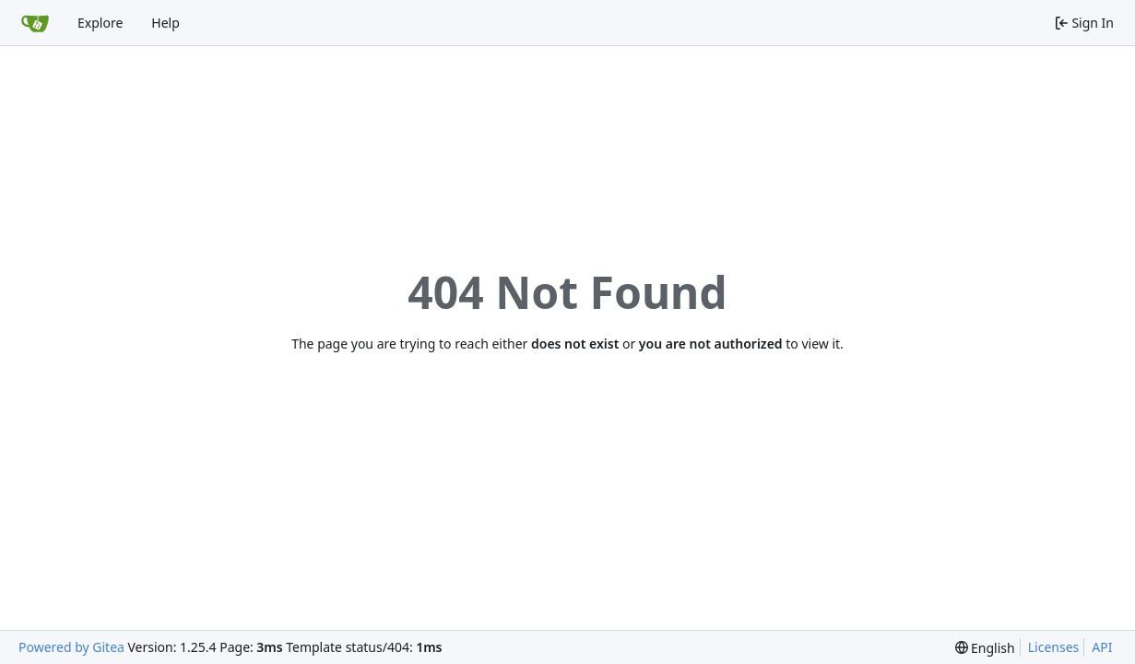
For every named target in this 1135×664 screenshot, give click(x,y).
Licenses (1054, 647)
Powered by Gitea (71, 647)
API (1102, 647)
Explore (100, 22)
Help (165, 22)
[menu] (985, 648)
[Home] (35, 23)
